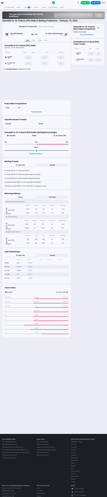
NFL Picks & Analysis (42, 442)
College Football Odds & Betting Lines (12, 447)
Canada (73, 481)
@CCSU (19, 266)
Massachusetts (75, 471)
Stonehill (12, 135)
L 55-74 (30, 270)
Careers (39, 496)
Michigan (73, 466)
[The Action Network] (53, 2)
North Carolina (75, 476)
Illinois (73, 463)
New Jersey (74, 458)
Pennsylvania (74, 460)
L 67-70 (30, 263)
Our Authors (40, 490)
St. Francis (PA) (61, 135)
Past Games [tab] (52, 197)
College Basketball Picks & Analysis (46, 450)
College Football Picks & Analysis (46, 447)
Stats (45, 40)
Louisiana (73, 447)
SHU (18, 274)
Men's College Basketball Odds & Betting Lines (15, 450)
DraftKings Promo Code (9, 493)
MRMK (19, 270)
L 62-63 (30, 266)
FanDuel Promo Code (8, 496)
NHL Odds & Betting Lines (9, 458)
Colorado (73, 455)
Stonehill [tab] (52, 165)
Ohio (72, 468)
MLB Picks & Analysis (43, 452)
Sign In (103, 2)
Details (27, 40)
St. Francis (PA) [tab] (20, 165)
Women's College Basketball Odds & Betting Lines (16, 452)
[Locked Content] (36, 150)
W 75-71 (30, 274)
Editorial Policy (41, 493)
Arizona (73, 452)
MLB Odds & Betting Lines (9, 455)
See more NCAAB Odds (87, 35)
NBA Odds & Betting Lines (9, 444)
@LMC (18, 278)
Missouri (73, 479)
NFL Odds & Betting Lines (9, 442)
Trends (39, 40)
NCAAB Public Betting (36, 154)
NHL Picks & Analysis (43, 455)
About (38, 488)
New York (73, 444)
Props (33, 40)
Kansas (73, 473)
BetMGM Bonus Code (8, 490)
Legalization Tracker (76, 442)
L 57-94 (30, 278)
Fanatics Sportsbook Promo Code (11, 488)
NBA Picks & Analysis (43, 444)
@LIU (18, 263)
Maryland (73, 450)
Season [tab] (20, 197)
